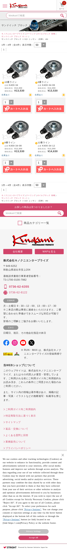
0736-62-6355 (19, 286)
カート (62, 6)
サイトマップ (13, 422)
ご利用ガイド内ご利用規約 (21, 409)
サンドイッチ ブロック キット (14, 36)
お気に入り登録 (30, 95)
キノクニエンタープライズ (13, 34)
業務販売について (16, 441)
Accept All (33, 538)
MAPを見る (49, 251)
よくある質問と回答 (17, 435)
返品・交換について (17, 429)
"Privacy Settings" (32, 509)
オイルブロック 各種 (46, 34)
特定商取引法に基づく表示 (21, 415)
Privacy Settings (33, 531)
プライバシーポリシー (18, 448)
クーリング (31, 34)
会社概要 (18, 251)
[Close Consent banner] (63, 455)
